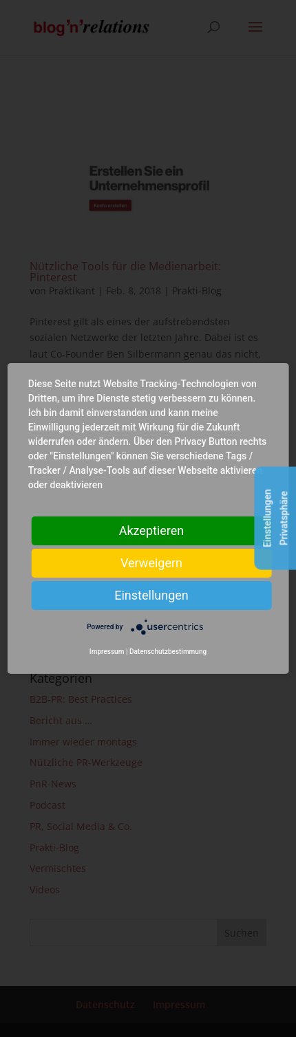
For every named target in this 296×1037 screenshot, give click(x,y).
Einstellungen (151, 595)
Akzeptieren (151, 530)
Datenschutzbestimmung (168, 651)
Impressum (107, 651)
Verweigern (151, 563)
